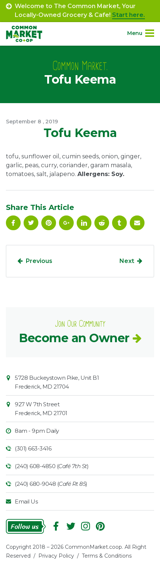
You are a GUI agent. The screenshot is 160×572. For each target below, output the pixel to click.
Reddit (101, 222)
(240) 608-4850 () (51, 466)
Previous (39, 260)
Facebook (13, 222)
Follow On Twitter (31, 222)
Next (126, 260)
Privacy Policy (56, 555)
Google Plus (66, 222)
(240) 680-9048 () (51, 483)
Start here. (128, 14)
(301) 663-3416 (33, 448)
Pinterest (48, 222)
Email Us (26, 501)
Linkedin (84, 222)
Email (137, 222)
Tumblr (119, 222)
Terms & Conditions (107, 555)
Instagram (85, 526)
